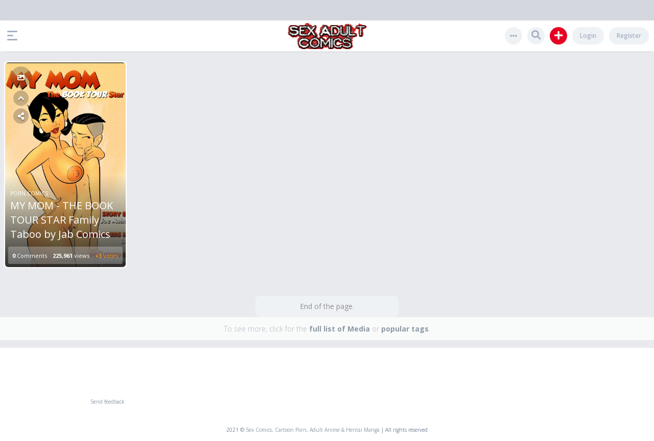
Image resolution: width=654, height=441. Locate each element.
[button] (15, 35)
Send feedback (107, 401)
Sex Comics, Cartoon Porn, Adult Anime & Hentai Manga (313, 429)
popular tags (405, 329)
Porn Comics (29, 193)
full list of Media (339, 329)
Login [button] (588, 35)
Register (629, 35)
